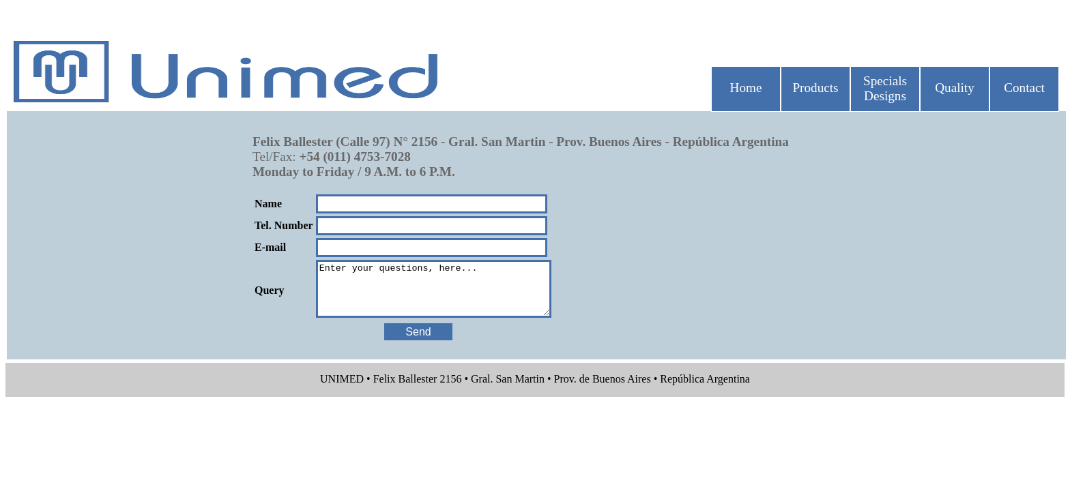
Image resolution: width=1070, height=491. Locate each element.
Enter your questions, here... (447, 294)
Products (815, 87)
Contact (1024, 87)
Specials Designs (885, 88)
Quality (954, 87)
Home (746, 87)
